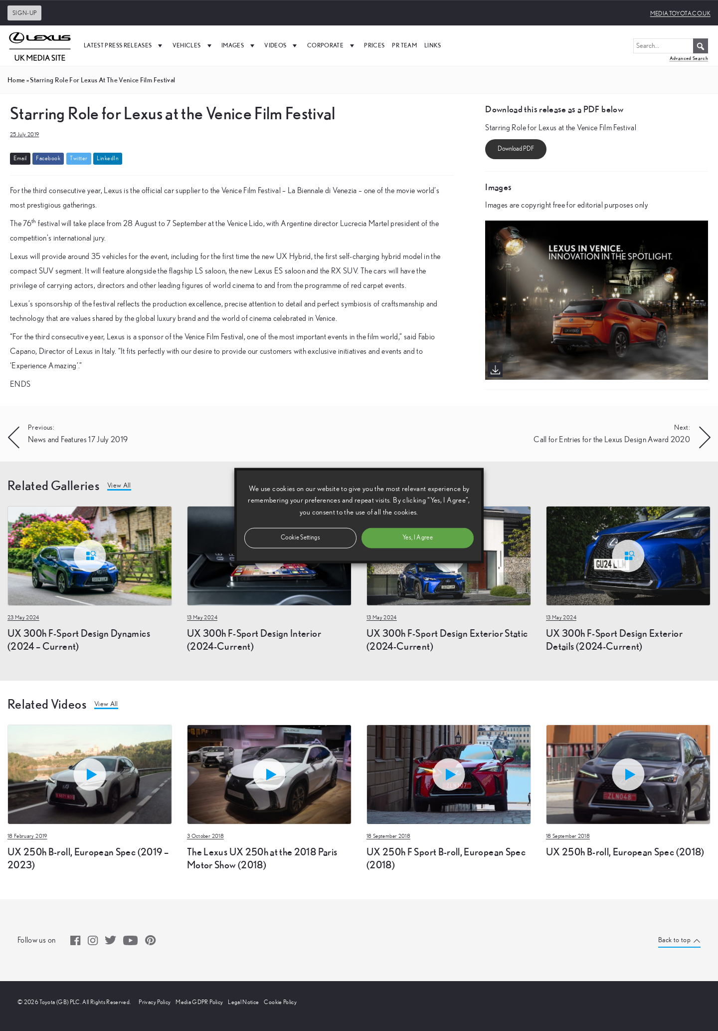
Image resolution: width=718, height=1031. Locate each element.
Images (239, 45)
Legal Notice (243, 1002)
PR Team (404, 45)
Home (16, 80)
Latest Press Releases (124, 45)
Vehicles (193, 45)
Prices (374, 45)
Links (432, 45)
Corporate (332, 45)
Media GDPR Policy (199, 1002)
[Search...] (670, 45)
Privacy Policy (155, 1002)
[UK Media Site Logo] (40, 45)
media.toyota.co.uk (680, 13)
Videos (281, 45)
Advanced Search (689, 58)
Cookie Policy (280, 1002)
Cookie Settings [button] (300, 537)
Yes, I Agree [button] (417, 537)
